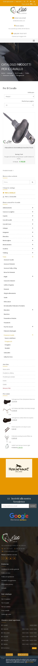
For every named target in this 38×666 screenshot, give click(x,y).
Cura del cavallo (18, 220)
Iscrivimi (32, 506)
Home (3, 73)
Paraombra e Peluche (10, 318)
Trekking (18, 253)
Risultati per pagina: (28, 101)
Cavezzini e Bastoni (9, 281)
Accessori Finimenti (9, 264)
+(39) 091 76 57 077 (20, 33)
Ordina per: (31, 92)
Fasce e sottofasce (10, 338)
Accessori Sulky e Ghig (10, 268)
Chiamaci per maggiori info (19, 36)
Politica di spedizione (7, 577)
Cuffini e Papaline (9, 285)
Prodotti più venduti (9, 377)
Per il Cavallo (5, 603)
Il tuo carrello (5, 610)
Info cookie (30, 662)
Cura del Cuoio (18, 224)
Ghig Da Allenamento (10, 293)
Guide (5, 297)
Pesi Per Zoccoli (18, 326)
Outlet (5, 384)
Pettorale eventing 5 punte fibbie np (22, 436)
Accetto (9, 655)
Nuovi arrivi (6, 369)
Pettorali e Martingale (10, 331)
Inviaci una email (20, 18)
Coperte (18, 216)
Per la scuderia (5, 607)
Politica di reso (5, 573)
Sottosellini (7, 353)
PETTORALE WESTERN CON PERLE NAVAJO (23, 408)
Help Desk (19, 1)
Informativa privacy (7, 584)
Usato (4, 381)
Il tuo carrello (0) (28, 4)
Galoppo (18, 228)
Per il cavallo (19, 73)
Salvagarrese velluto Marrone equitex (22, 418)
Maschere (7, 314)
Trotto (27, 73)
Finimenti (6, 289)
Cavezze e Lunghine (18, 212)
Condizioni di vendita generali (10, 569)
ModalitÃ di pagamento (8, 580)
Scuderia (18, 249)
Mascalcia (18, 236)
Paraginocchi (20, 75)
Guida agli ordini (6, 614)
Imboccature (7, 301)
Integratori (18, 232)
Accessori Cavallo (9, 260)
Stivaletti (7, 348)
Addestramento (18, 208)
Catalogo (9, 73)
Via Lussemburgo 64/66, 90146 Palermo (19, 28)
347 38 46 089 (20, 548)
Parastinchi (7, 322)
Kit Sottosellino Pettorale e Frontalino (14, 306)
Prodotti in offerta (8, 373)
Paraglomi (7, 345)
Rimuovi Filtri (7, 388)
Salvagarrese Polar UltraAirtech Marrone (23, 399)
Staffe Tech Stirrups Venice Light (21, 445)
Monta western (18, 245)
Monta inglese (18, 240)
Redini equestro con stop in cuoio (21, 427)
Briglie (18, 276)
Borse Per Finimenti (9, 272)
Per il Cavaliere (5, 599)
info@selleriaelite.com (19, 21)
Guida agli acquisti (8, 1)
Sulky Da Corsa (8, 357)
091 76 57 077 (8, 548)
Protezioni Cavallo (8, 75)
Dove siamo (20, 26)
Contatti (3, 588)
